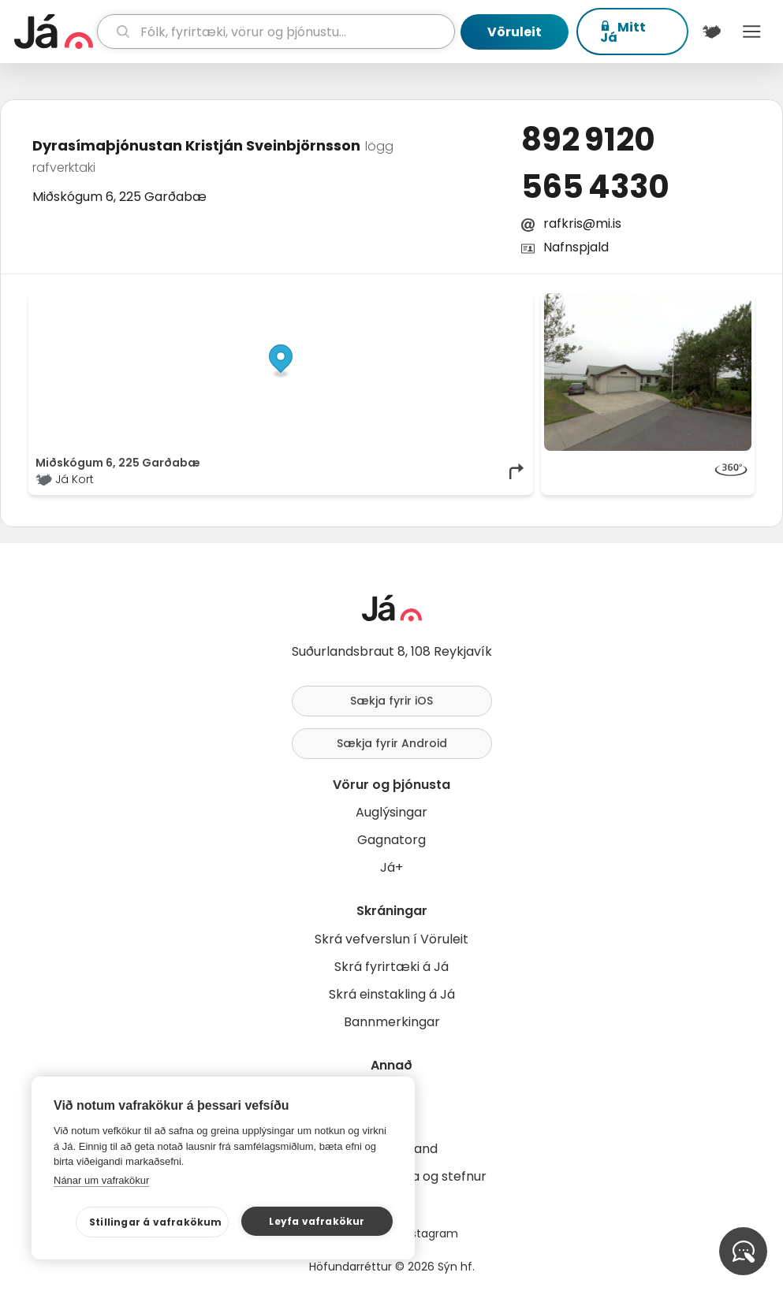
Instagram (429, 1233)
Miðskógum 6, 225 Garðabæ (119, 197)
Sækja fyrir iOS (391, 701)
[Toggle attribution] (512, 310)
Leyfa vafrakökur (316, 1221)
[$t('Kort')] (712, 31)
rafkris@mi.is (582, 223)
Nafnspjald (576, 247)
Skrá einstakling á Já (392, 994)
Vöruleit (514, 32)
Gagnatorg (391, 840)
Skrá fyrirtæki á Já (391, 967)
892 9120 (588, 139)
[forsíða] (53, 31)
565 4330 (595, 187)
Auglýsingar (391, 812)
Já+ (391, 867)
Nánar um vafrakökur (101, 1180)
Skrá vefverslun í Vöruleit (391, 939)
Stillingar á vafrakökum (155, 1222)
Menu (752, 31)
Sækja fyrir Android (392, 743)
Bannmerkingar (392, 1022)
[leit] (276, 31)
